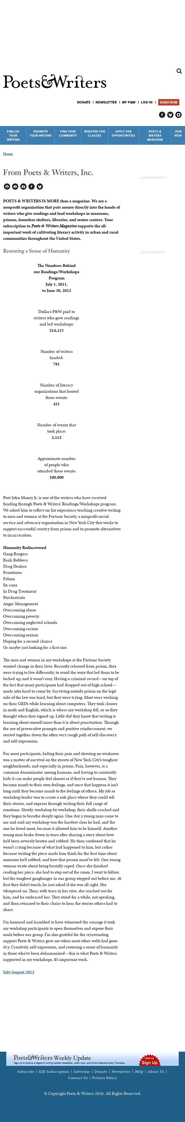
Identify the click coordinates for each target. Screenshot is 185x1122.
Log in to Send (15, 186)
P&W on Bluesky (170, 115)
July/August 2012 (18, 972)
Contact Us (78, 1078)
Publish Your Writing (13, 136)
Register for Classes (94, 134)
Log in (147, 102)
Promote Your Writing (41, 134)
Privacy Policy (104, 1078)
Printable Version (7, 186)
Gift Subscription (54, 1072)
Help (139, 1072)
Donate (84, 102)
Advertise (81, 1072)
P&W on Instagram (178, 115)
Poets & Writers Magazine (155, 136)
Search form (179, 71)
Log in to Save (23, 186)
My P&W (129, 102)
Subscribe (169, 102)
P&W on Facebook (162, 115)
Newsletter (106, 102)
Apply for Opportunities (123, 134)
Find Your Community (68, 134)
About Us (156, 1072)
